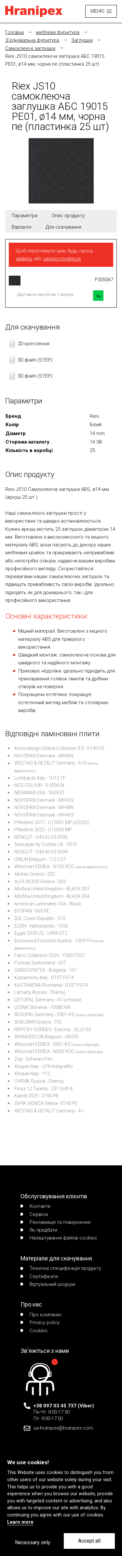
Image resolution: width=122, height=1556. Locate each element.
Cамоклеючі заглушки (30, 48)
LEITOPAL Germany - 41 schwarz (47, 999)
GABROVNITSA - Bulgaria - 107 (45, 970)
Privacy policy (40, 1322)
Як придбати (38, 1230)
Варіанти (21, 227)
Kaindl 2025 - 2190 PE (36, 1095)
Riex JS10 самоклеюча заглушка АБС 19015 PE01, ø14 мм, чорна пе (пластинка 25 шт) (54, 60)
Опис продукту (68, 216)
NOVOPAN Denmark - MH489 (44, 807)
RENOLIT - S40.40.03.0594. (41, 851)
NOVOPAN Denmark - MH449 (44, 755)
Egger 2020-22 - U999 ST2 (40, 933)
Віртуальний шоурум (47, 1284)
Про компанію (41, 1315)
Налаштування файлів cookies (58, 1238)
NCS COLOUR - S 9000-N (39, 785)
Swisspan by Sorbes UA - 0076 (45, 844)
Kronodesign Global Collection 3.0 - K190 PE (59, 748)
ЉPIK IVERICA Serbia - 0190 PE (46, 1103)
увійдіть (24, 259)
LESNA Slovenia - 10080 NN (42, 1007)
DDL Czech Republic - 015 (40, 918)
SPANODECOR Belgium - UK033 (46, 1036)
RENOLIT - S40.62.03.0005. (41, 837)
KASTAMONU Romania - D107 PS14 (51, 985)
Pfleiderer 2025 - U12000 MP (43, 829)
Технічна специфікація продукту (60, 1268)
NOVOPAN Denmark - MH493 (44, 815)
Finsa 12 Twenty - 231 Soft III (43, 1088)
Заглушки (82, 40)
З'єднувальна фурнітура (32, 40)
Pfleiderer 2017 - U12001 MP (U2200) (51, 822)
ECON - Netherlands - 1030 (41, 926)
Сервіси (34, 1214)
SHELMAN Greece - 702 (38, 1022)
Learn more (20, 1522)
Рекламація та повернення (55, 1222)
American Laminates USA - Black (47, 903)
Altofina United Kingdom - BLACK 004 (51, 896)
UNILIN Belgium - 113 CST (40, 859)
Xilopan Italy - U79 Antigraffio (43, 1066)
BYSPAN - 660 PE (31, 911)
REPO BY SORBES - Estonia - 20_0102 (52, 1029)
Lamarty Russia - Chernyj (39, 992)
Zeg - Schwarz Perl (33, 1059)
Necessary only (32, 1542)
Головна (14, 32)
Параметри (24, 216)
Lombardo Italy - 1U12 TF (40, 778)
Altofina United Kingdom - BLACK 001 (51, 888)
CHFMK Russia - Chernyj (39, 1081)
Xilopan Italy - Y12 (32, 1073)
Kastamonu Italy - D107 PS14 (44, 977)
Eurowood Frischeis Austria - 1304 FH (53, 940)
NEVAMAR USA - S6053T (39, 792)
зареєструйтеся (62, 259)
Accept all (89, 1541)
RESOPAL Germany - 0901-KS (44, 1014)
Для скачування (63, 227)
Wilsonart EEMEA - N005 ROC (44, 1051)
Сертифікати (39, 1276)
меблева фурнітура (57, 32)
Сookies (33, 1331)
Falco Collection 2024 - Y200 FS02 (49, 955)
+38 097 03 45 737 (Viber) (64, 1406)
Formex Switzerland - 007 (40, 962)
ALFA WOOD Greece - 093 (40, 881)
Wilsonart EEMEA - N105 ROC (44, 866)
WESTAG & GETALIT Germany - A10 (50, 763)
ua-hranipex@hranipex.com (63, 1428)
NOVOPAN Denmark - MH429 (44, 800)
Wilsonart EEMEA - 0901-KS (42, 1044)
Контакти (35, 1206)
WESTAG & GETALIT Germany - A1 (49, 1110)
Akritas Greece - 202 (34, 874)
